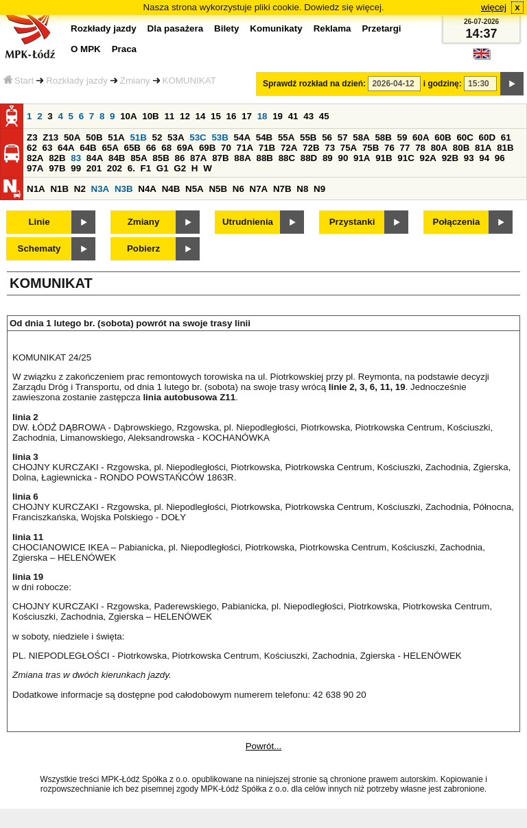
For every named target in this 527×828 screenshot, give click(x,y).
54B (264, 137)
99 (76, 168)
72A (289, 148)
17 (247, 116)
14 (201, 116)
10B (150, 116)
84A (94, 158)
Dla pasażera (176, 28)
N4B (171, 189)
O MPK (86, 49)
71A (245, 148)
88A (242, 158)
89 (328, 158)
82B (57, 158)
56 (327, 137)
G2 (180, 168)
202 (114, 168)
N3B (124, 189)
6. (131, 168)
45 (324, 116)
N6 (238, 189)
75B (370, 148)
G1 (162, 168)
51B (138, 137)
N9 (319, 189)
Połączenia (456, 222)
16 (231, 116)
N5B (218, 189)
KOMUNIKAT (189, 80)
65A (110, 148)
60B (442, 137)
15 (216, 116)
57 (343, 137)
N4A (147, 189)
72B (311, 148)
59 (402, 137)
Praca (124, 49)
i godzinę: (442, 83)
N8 (302, 189)
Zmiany (135, 80)
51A (116, 137)
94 (484, 158)
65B (132, 148)
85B (160, 158)
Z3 (32, 137)
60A (420, 137)
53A (175, 137)
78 (420, 148)
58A (361, 137)
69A (185, 148)
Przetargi (381, 28)
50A (72, 137)
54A (242, 137)
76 (389, 148)
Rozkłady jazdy (77, 80)
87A (198, 158)
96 (500, 158)
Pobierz (143, 248)
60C (464, 137)
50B (94, 137)
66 (151, 148)
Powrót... (264, 746)
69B (207, 148)
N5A (194, 189)
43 (308, 116)
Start (18, 80)
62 (32, 148)
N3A (100, 189)
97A (35, 168)
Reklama (332, 28)
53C (197, 137)
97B (57, 168)
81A (483, 148)
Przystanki (352, 222)
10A (128, 116)
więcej (493, 7)
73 (330, 148)
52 (157, 137)
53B (219, 137)
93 (469, 158)
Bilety (226, 28)
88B (264, 158)
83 (76, 158)
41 (293, 116)
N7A (259, 189)
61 (506, 137)
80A (439, 148)
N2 (80, 189)
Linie (38, 222)
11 (169, 116)
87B (220, 158)
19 (277, 116)
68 (166, 148)
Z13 (50, 137)
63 (48, 148)
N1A (36, 189)
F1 (146, 168)
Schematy (39, 248)
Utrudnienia (247, 222)
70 (226, 148)
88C (287, 158)
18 (262, 116)
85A (138, 158)
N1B (59, 189)
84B (116, 158)
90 (343, 158)
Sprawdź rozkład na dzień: (314, 83)
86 (179, 158)
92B (450, 158)
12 (185, 116)
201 (94, 168)
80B (461, 148)
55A (286, 137)
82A (35, 158)
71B (267, 148)
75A (348, 148)
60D (487, 137)
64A (66, 148)
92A (427, 158)
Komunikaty (276, 28)
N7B (282, 189)
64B (88, 148)
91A (361, 158)
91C (405, 158)
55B (308, 137)
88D (309, 158)
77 (405, 148)
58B (383, 137)
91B (383, 158)
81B (505, 148)
